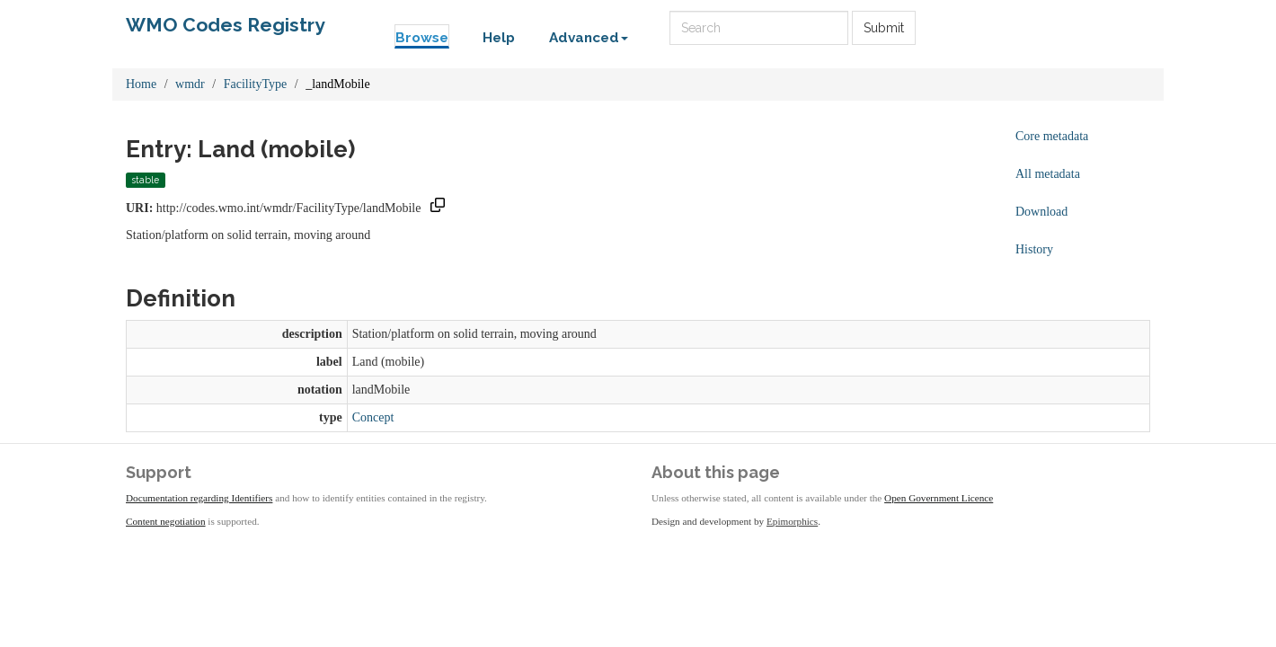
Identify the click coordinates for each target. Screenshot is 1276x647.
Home (141, 84)
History (1034, 249)
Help (499, 38)
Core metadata (1051, 136)
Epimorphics (792, 521)
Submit (884, 28)
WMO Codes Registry (225, 24)
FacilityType (256, 84)
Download (1041, 211)
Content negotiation (166, 521)
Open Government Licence (938, 497)
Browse (421, 38)
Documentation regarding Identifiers (199, 497)
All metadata (1047, 174)
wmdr (190, 84)
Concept (373, 417)
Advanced (588, 38)
